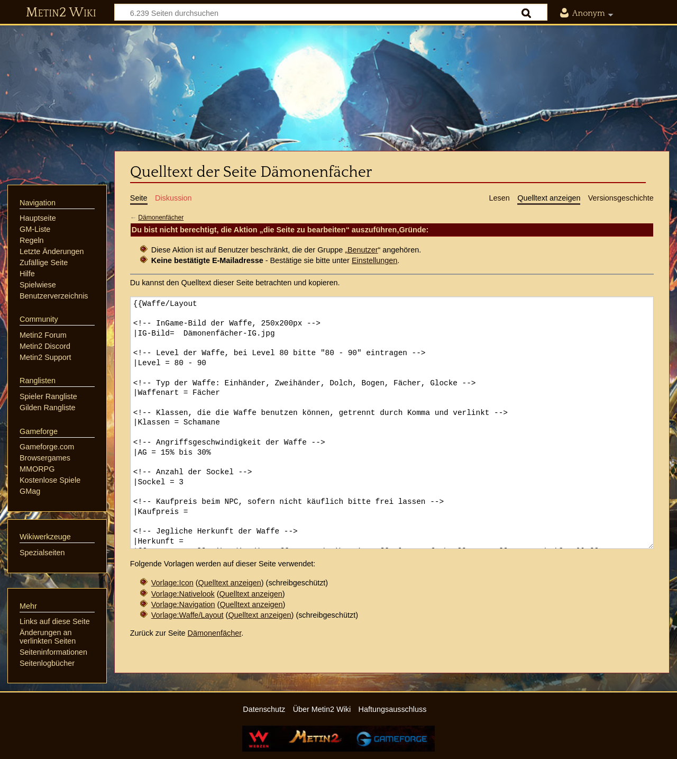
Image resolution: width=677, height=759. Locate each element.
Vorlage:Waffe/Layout (187, 615)
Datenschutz (264, 709)
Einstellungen (374, 260)
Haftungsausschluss (393, 709)
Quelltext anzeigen (229, 583)
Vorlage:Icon (172, 583)
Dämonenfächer (161, 217)
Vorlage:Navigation (183, 604)
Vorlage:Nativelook (183, 594)
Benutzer (362, 250)
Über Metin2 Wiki (322, 709)
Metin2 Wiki (61, 12)
